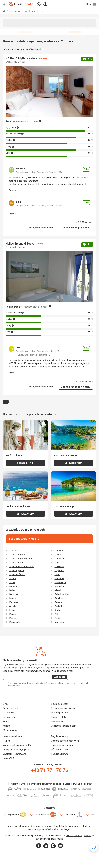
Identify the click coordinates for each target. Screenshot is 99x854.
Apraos (12, 578)
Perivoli (58, 606)
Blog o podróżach (59, 704)
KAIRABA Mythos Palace (22, 58)
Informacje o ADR (59, 749)
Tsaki (57, 618)
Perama (58, 602)
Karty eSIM (8, 758)
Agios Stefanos (17, 574)
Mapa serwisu (10, 730)
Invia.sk (78, 835)
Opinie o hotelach (14, 11)
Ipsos (12, 610)
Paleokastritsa (62, 594)
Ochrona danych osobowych (65, 740)
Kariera (6, 726)
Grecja (26, 11)
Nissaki (58, 590)
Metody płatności (59, 712)
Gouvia (12, 606)
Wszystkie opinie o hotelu (42, 227)
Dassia (12, 598)
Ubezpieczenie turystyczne (16, 749)
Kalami (12, 614)
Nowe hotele (57, 721)
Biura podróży (9, 717)
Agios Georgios (17, 554)
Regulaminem (44, 355)
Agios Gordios (16, 562)
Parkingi (7, 740)
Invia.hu (87, 835)
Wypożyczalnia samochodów (17, 745)
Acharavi (13, 550)
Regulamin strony (59, 736)
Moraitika (59, 586)
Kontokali (59, 558)
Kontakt (6, 721)
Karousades (15, 622)
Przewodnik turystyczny (63, 708)
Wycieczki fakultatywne (14, 754)
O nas (6, 704)
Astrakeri (13, 586)
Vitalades (59, 622)
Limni (57, 574)
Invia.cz (69, 835)
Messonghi (60, 582)
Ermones (13, 602)
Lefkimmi (59, 566)
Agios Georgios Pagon (20, 558)
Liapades (59, 570)
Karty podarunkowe (12, 736)
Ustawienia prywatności (62, 745)
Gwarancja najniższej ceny (64, 726)
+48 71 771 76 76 (49, 770)
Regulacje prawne (59, 754)
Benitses (13, 594)
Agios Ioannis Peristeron (21, 566)
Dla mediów (9, 712)
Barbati (12, 590)
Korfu (33, 11)
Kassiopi (59, 550)
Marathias (59, 578)
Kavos (58, 554)
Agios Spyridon (16, 570)
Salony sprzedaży (12, 708)
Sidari (57, 614)
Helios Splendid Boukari (21, 243)
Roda (57, 610)
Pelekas (59, 598)
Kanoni (12, 618)
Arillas (12, 582)
